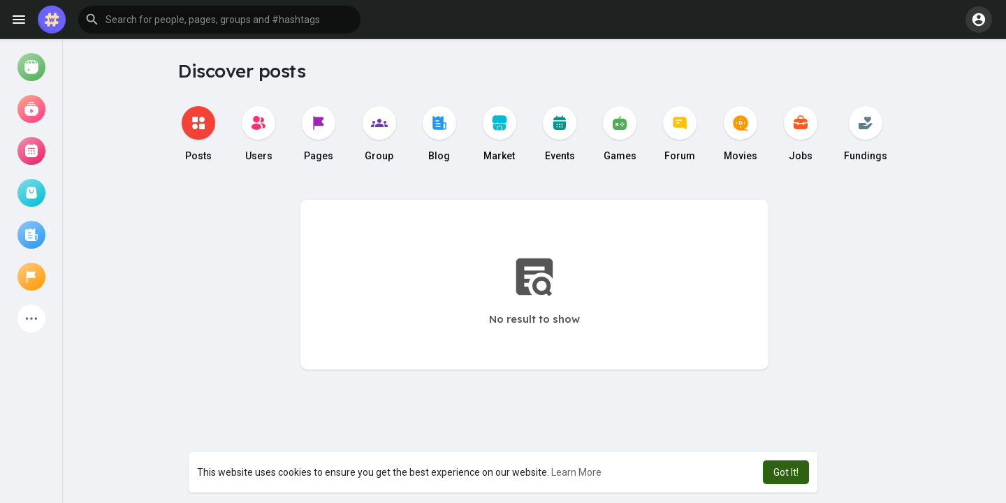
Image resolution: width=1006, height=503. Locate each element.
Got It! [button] (786, 472)
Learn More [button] (576, 472)
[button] (219, 20)
